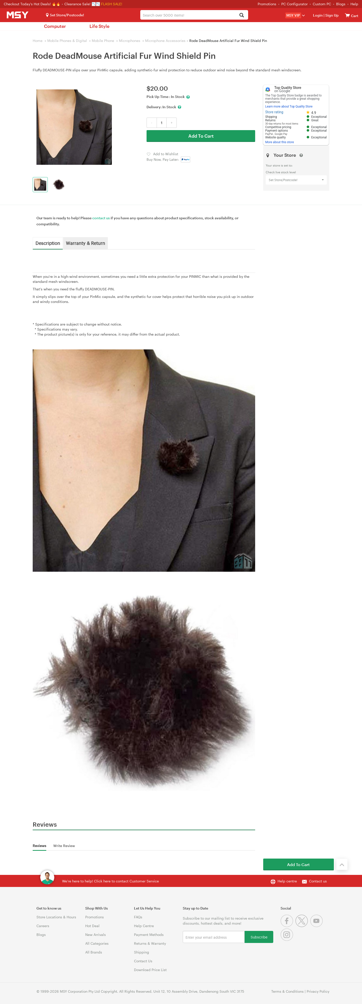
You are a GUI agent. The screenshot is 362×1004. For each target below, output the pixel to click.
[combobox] (194, 15)
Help (354, 4)
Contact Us (143, 961)
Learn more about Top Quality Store (288, 106)
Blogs (340, 4)
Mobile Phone (103, 40)
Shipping (141, 952)
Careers (42, 926)
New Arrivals (95, 934)
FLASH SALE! (111, 4)
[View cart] (347, 15)
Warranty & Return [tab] (85, 243)
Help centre (287, 881)
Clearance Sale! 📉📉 (82, 4)
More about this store (279, 142)
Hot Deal (92, 926)
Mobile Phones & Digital (67, 40)
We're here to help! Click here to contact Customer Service (110, 881)
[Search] (241, 15)
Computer (55, 26)
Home (37, 40)
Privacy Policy (318, 991)
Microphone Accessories (165, 40)
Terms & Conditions (287, 991)
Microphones (129, 40)
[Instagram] (287, 939)
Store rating (274, 112)
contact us (101, 218)
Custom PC (322, 4)
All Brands (93, 952)
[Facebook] (288, 926)
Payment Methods (149, 934)
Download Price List (150, 970)
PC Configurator (294, 4)
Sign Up (332, 15)
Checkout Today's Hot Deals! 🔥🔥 (32, 4)
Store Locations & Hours (56, 917)
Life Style (99, 26)
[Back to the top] (341, 864)
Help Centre (144, 926)
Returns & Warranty (150, 943)
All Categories (97, 943)
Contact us (318, 881)
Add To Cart (201, 136)
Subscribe (259, 936)
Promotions (267, 4)
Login (318, 15)
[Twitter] (302, 926)
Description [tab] (47, 243)
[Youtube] (317, 926)
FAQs (138, 917)
